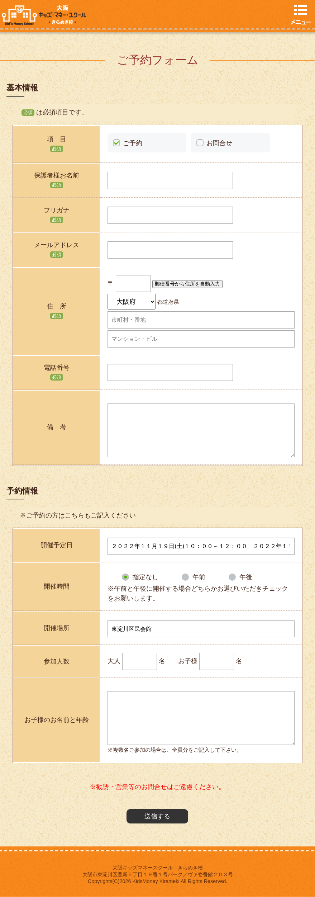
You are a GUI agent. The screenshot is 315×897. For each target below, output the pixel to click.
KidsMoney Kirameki (156, 881)
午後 (245, 577)
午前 (198, 577)
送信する (157, 816)
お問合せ (219, 143)
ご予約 (132, 143)
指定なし (145, 577)
